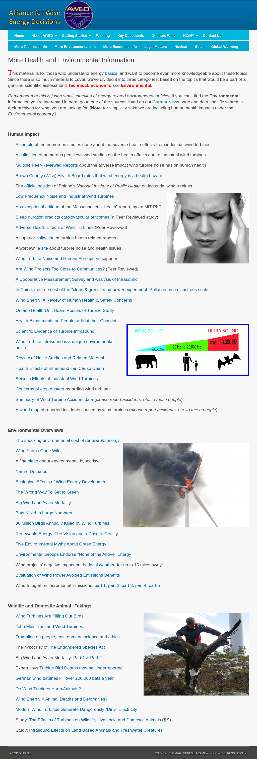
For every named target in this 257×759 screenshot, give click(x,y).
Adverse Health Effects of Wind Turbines (55, 227)
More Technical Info (30, 47)
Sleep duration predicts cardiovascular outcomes (62, 217)
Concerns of (28, 388)
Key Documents (130, 36)
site (44, 248)
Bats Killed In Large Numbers (44, 512)
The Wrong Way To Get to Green (47, 492)
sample (26, 144)
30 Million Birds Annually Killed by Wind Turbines (62, 523)
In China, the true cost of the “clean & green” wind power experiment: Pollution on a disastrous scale (112, 289)
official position (38, 185)
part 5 (154, 585)
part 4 (140, 585)
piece (33, 460)
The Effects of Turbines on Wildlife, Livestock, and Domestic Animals (95, 719)
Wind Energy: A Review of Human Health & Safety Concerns (74, 300)
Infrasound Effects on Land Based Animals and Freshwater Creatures (96, 730)
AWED (128, 15)
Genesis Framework (199, 753)
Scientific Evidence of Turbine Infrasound (55, 331)
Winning (103, 36)
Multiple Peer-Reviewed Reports (47, 165)
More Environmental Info (75, 47)
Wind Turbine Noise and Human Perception (57, 258)
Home (19, 36)
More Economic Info (120, 47)
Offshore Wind (164, 36)
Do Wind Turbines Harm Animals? (48, 688)
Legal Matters (155, 47)
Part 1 (79, 657)
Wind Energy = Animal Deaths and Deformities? (61, 699)
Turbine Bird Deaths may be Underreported (81, 667)
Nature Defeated (31, 471)
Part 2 (96, 657)
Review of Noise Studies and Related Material (60, 357)
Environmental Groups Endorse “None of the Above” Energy (73, 554)
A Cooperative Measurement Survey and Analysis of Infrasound (77, 279)
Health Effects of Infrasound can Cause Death (60, 368)
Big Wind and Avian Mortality (43, 502)
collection (28, 154)
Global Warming (224, 47)
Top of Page (21, 753)
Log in (241, 753)
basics (111, 73)
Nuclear (181, 47)
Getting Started (74, 37)
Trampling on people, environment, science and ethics (68, 636)
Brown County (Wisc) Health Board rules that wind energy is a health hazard (89, 175)
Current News (166, 101)
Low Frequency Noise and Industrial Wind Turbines (65, 196)
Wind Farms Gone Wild (38, 450)
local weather (101, 564)
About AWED (42, 37)
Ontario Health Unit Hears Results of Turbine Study (65, 310)
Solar (199, 47)
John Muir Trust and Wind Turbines (49, 626)
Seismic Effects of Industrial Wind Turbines (57, 378)
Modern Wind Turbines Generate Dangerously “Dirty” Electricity (76, 709)
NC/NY (188, 37)
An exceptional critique (37, 206)
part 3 (127, 585)
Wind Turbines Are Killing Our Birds (50, 615)
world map (29, 409)
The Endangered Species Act (77, 647)
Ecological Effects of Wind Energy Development (62, 481)
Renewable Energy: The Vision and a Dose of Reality (67, 533)
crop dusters (52, 388)
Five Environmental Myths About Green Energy (61, 543)
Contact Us (212, 36)
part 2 (113, 585)
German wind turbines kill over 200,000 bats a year (65, 678)
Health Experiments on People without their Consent (66, 320)
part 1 (100, 585)
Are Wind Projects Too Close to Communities (59, 268)
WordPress (226, 753)
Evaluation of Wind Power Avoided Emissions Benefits (68, 575)
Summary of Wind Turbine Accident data (54, 399)
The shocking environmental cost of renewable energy (68, 440)
